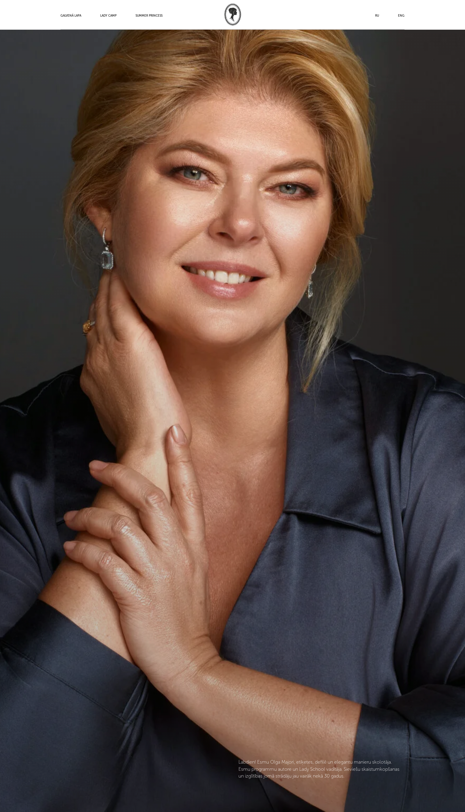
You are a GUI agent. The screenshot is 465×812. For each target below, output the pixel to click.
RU (377, 16)
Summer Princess (149, 16)
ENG (401, 16)
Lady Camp (108, 16)
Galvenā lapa (70, 16)
